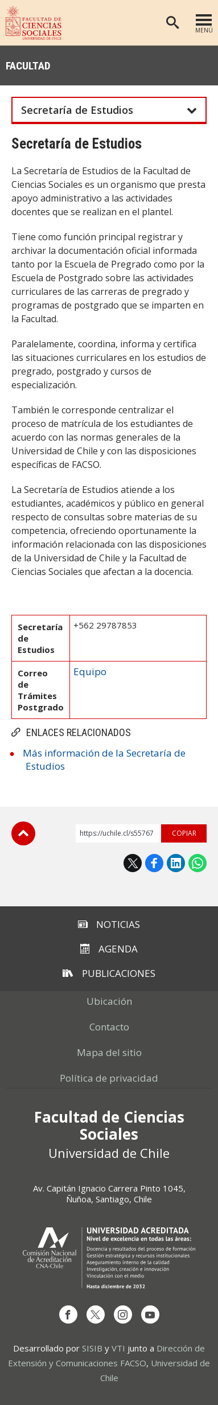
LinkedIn (176, 863)
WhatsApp (197, 863)
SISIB (92, 1348)
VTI (118, 1348)
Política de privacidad (109, 1077)
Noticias (109, 924)
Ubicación (109, 1001)
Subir (23, 833)
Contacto (109, 1026)
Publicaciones (109, 973)
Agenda (109, 948)
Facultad (28, 65)
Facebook (154, 863)
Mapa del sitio (109, 1052)
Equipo (89, 671)
